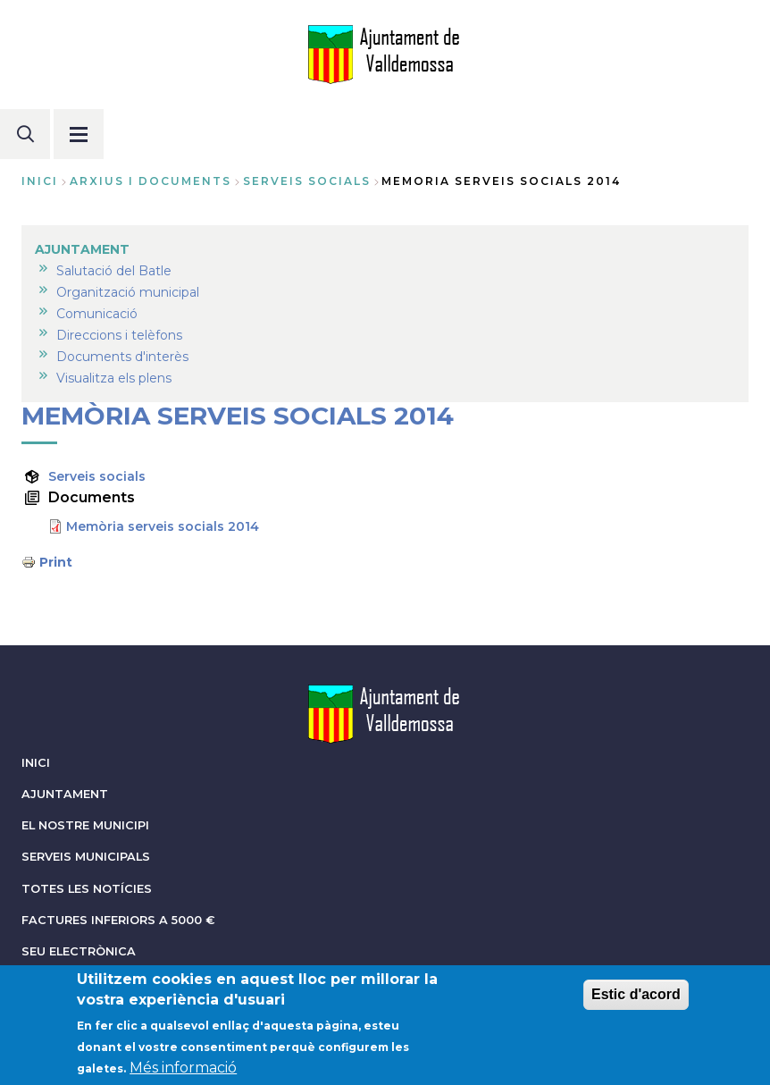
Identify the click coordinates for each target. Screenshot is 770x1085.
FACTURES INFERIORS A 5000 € (118, 920)
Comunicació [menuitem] (97, 314)
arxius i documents (150, 181)
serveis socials (307, 181)
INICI (35, 763)
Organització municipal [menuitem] (127, 292)
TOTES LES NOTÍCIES (86, 889)
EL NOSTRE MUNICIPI (85, 825)
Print (55, 562)
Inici (39, 181)
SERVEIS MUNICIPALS (85, 856)
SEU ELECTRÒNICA (78, 951)
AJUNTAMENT (64, 794)
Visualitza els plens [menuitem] (114, 378)
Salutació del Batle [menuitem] (114, 271)
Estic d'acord (636, 1001)
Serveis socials (97, 476)
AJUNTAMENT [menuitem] (82, 249)
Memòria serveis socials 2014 (162, 526)
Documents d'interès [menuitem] (122, 357)
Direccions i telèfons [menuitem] (119, 335)
